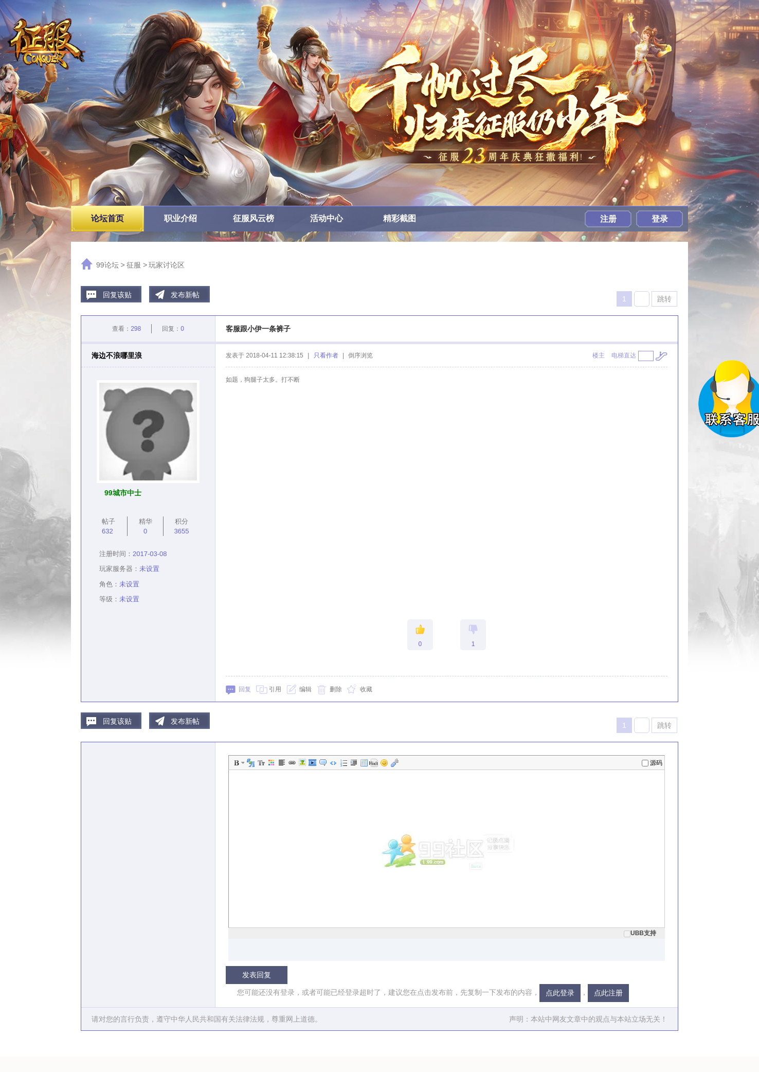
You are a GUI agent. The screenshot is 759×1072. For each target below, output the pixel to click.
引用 (275, 689)
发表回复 (256, 975)
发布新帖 (185, 295)
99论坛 (107, 265)
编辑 (305, 689)
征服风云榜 (253, 218)
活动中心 (326, 218)
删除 (336, 689)
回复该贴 (117, 295)
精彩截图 (399, 218)
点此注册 (608, 993)
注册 (608, 219)
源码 (652, 762)
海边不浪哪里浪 (117, 355)
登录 (660, 219)
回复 (245, 689)
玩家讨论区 (167, 265)
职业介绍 (180, 218)
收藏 (366, 689)
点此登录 (560, 993)
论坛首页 (107, 218)
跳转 (664, 299)
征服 (134, 265)
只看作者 (326, 355)
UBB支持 (640, 933)
